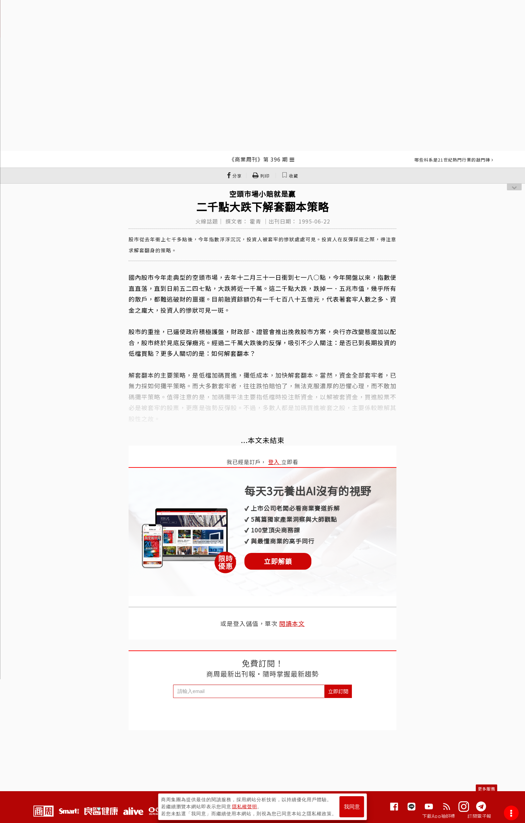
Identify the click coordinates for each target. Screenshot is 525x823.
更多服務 (486, 789)
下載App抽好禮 (438, 816)
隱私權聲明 (244, 806)
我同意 (352, 807)
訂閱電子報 (479, 816)
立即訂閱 (338, 691)
